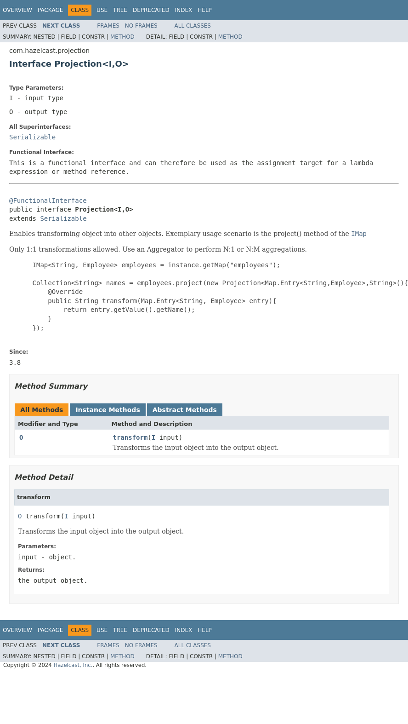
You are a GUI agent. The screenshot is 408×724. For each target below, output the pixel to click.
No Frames (141, 26)
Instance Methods (107, 410)
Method (122, 37)
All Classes (193, 26)
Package (50, 10)
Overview (17, 10)
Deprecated (151, 10)
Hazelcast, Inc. (72, 665)
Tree (120, 10)
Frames (108, 26)
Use (102, 10)
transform (130, 437)
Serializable (32, 137)
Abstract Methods (185, 410)
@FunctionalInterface (48, 200)
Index (184, 10)
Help (205, 10)
